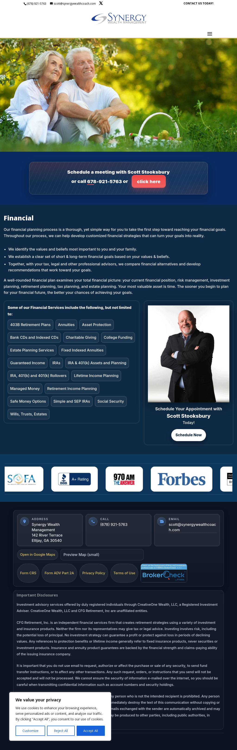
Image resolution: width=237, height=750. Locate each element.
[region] (60, 716)
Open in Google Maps (37, 554)
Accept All (90, 730)
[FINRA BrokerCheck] (163, 573)
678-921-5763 (104, 181)
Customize (30, 730)
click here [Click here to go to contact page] (149, 181)
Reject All (61, 730)
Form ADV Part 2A (59, 573)
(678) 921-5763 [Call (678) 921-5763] (114, 524)
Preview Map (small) (81, 554)
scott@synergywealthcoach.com (192, 527)
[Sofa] (23, 479)
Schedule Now (188, 435)
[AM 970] (126, 479)
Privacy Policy (93, 573)
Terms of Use (124, 573)
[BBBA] (76, 479)
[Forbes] (183, 479)
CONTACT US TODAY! (198, 3)
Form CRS (28, 573)
